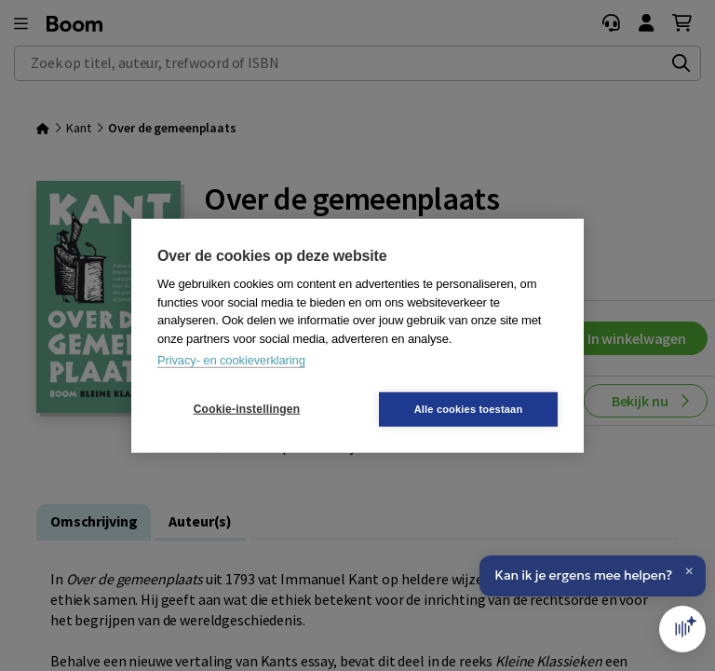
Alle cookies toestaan (468, 408)
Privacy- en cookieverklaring (231, 360)
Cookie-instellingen (247, 409)
